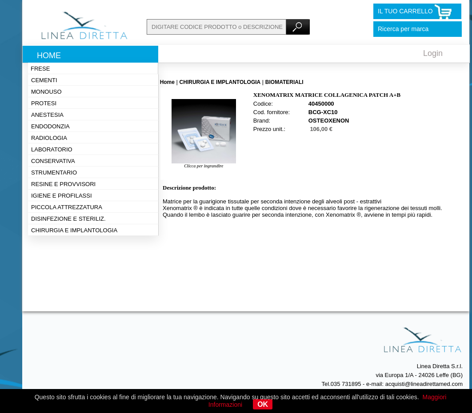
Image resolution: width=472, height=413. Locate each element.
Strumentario (54, 172)
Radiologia (49, 138)
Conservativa (53, 161)
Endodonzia (50, 126)
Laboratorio (51, 149)
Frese (40, 68)
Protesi (43, 103)
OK (262, 404)
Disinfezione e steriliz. (68, 218)
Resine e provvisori (63, 184)
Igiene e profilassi (61, 195)
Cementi (44, 80)
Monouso (46, 91)
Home (49, 55)
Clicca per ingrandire (203, 165)
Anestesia (47, 114)
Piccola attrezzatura (66, 207)
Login (433, 53)
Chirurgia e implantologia (74, 230)
